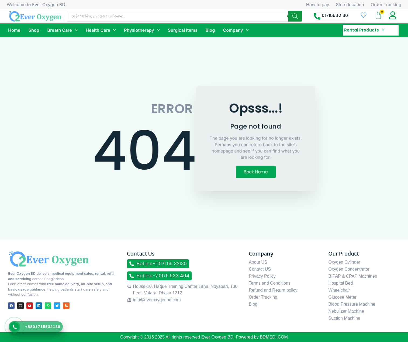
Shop (34, 30)
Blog (210, 30)
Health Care (101, 30)
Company (235, 30)
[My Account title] (393, 15)
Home (14, 30)
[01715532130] (317, 16)
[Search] (295, 16)
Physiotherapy (142, 30)
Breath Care (62, 30)
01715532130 (335, 15)
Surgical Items (183, 30)
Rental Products (364, 30)
